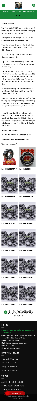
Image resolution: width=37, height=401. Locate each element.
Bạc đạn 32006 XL (8, 277)
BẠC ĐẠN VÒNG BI (16, 11)
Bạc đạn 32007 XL (26, 277)
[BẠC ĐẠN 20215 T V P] (9, 157)
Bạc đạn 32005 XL (26, 250)
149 (30, 312)
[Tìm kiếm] (33, 5)
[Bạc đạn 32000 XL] (9, 184)
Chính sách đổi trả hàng (9, 359)
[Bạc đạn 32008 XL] (9, 292)
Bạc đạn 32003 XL (26, 223)
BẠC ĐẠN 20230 (25, 169)
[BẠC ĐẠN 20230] (27, 157)
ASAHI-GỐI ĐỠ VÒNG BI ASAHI (12, 382)
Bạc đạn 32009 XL (26, 305)
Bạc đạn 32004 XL (8, 250)
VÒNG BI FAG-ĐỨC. (8, 24)
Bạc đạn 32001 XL (26, 196)
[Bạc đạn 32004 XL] (9, 238)
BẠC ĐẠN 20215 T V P (9, 169)
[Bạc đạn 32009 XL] (27, 292)
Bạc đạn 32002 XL (8, 223)
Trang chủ (6, 11)
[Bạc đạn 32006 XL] (9, 265)
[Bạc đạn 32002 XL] (9, 211)
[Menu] (3, 5)
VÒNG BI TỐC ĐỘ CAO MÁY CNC (12, 386)
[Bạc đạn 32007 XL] (27, 265)
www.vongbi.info (11, 144)
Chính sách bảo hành (8, 363)
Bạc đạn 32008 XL (8, 305)
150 (16, 315)
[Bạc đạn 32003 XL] (27, 211)
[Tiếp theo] (21, 315)
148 (25, 312)
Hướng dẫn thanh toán (9, 367)
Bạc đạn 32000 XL (8, 196)
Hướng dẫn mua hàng (9, 370)
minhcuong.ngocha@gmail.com (17, 139)
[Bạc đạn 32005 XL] (27, 238)
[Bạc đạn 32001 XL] (27, 184)
